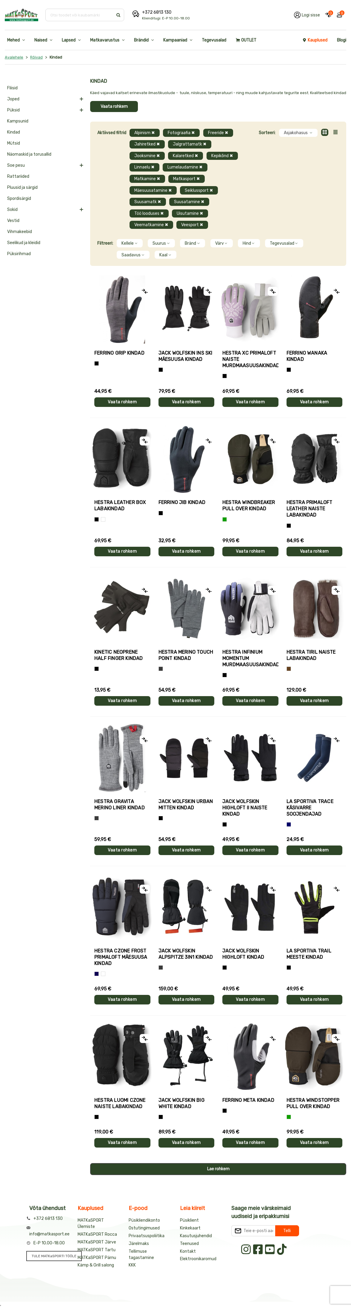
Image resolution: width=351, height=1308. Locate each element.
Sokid (12, 209)
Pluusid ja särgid (22, 187)
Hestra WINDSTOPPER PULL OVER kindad (313, 1103)
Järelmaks (139, 1243)
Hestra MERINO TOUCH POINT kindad (185, 655)
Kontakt (188, 1251)
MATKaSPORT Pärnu (97, 1257)
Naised (40, 40)
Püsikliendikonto (144, 1220)
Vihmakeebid (19, 231)
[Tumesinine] (96, 974)
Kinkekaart (190, 1228)
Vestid (13, 220)
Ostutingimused (144, 1228)
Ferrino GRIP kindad (119, 353)
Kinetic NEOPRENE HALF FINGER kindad (118, 655)
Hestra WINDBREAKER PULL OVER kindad (248, 505)
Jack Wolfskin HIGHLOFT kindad (243, 954)
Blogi (341, 40)
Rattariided (18, 176)
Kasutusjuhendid (196, 1235)
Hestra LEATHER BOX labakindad (120, 505)
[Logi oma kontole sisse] (307, 15)
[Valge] (103, 519)
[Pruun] (289, 669)
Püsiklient (189, 1220)
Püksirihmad (19, 253)
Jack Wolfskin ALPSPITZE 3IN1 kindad (185, 954)
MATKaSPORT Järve (97, 1242)
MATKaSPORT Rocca (97, 1234)
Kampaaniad (175, 40)
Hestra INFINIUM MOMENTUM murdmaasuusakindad (250, 658)
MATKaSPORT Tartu (97, 1249)
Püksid (13, 110)
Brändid (141, 40)
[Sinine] (289, 824)
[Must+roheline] (289, 967)
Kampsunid (17, 121)
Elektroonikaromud (198, 1258)
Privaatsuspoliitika (146, 1235)
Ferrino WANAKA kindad (307, 356)
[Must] (160, 369)
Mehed (13, 40)
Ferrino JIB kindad (182, 502)
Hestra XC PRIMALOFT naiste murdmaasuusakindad (250, 359)
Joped (13, 99)
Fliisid (12, 88)
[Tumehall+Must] (96, 363)
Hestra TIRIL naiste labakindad (311, 655)
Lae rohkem (218, 1168)
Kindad (13, 132)
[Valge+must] (103, 974)
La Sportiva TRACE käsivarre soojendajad (310, 808)
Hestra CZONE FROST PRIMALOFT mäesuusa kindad (120, 957)
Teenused (189, 1243)
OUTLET (246, 40)
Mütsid (13, 143)
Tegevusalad (214, 40)
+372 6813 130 (156, 12)
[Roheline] (224, 519)
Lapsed (69, 40)
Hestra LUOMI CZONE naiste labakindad (120, 1103)
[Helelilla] (224, 376)
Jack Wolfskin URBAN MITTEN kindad (185, 805)
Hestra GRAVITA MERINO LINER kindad (119, 805)
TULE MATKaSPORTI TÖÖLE (54, 1256)
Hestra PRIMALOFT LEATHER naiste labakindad (309, 509)
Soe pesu (16, 165)
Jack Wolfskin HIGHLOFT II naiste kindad (244, 808)
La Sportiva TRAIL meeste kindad (309, 954)
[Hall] (160, 669)
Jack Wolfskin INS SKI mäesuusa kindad (185, 356)
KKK (132, 1265)
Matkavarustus (104, 40)
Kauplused (314, 40)
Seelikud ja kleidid (23, 242)
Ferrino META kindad (248, 1100)
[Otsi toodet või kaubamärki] (80, 15)
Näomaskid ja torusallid (29, 154)
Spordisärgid (19, 198)
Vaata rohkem (114, 106)
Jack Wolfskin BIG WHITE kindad (181, 1103)
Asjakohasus (298, 132)
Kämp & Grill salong (96, 1265)
